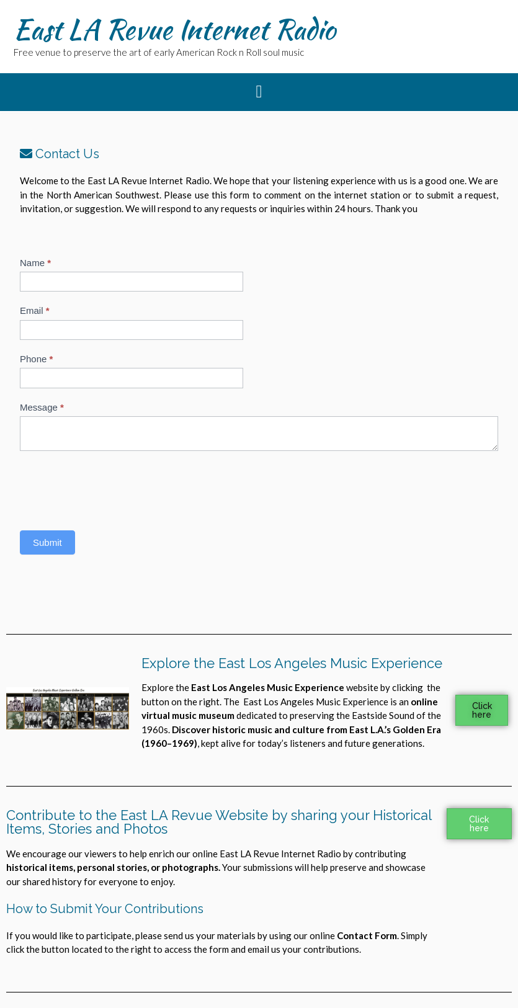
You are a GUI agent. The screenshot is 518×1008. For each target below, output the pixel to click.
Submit (47, 542)
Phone (36, 359)
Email (35, 310)
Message (42, 407)
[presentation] (114, 487)
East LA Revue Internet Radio (175, 29)
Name (35, 262)
